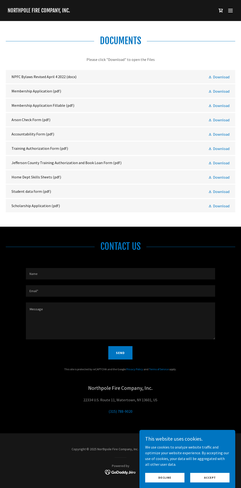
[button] (230, 10)
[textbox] (120, 273)
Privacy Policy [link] (134, 369)
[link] (39, 11)
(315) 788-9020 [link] (120, 411)
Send (120, 353)
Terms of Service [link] (159, 369)
